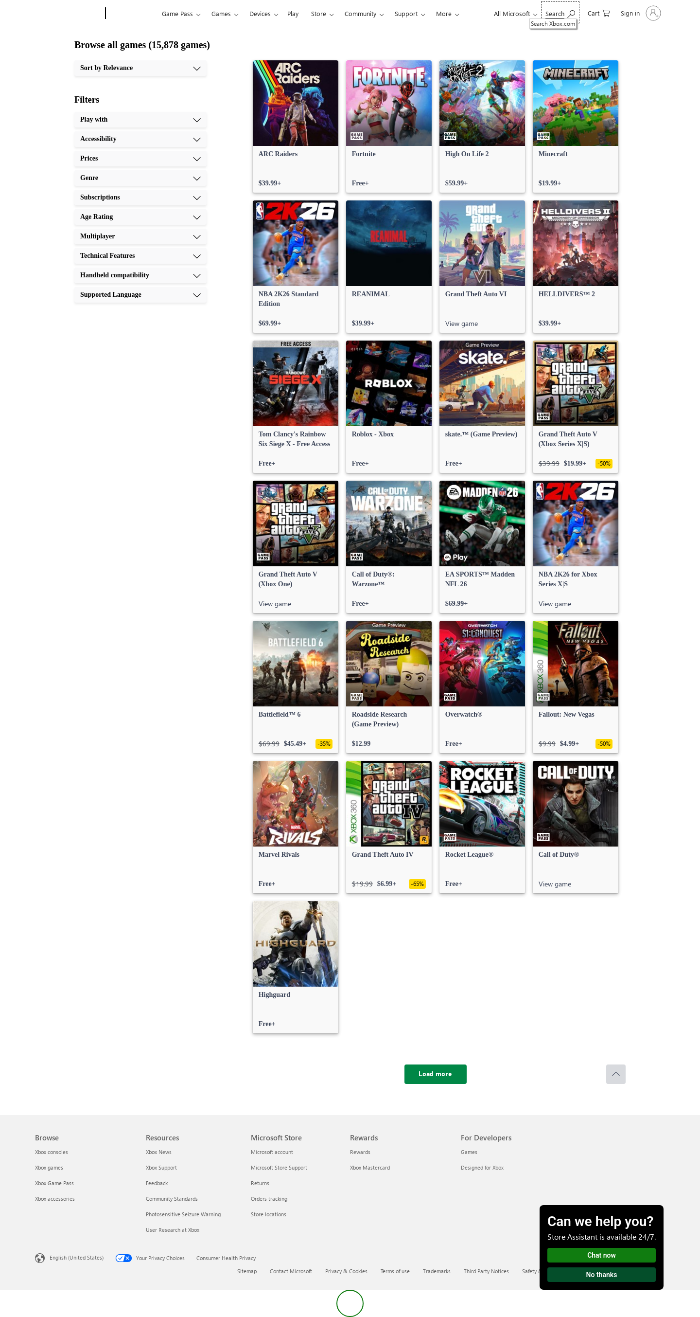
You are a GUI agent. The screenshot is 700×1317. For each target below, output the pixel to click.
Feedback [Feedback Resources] (157, 1183)
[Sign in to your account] (640, 13)
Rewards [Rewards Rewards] (360, 1152)
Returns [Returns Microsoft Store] (260, 1183)
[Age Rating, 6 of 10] (140, 217)
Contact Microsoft (291, 1271)
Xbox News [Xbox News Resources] (159, 1152)
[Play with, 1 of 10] (140, 119)
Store (318, 13)
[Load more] (435, 1074)
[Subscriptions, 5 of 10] (140, 197)
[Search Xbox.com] (560, 12)
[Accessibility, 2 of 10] (140, 139)
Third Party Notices (486, 1271)
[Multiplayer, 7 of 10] (140, 236)
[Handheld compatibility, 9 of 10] (140, 275)
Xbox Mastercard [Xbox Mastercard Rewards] (370, 1167)
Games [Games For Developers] (469, 1152)
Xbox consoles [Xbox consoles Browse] (51, 1152)
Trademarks (437, 1271)
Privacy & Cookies (346, 1271)
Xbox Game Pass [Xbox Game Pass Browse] (54, 1183)
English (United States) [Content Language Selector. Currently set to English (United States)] (77, 1257)
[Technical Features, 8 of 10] (140, 256)
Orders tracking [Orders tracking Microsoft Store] (269, 1198)
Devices (260, 13)
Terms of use (395, 1271)
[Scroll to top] (616, 1074)
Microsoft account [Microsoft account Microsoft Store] (272, 1152)
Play (292, 13)
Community (360, 13)
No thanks (601, 1275)
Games (221, 13)
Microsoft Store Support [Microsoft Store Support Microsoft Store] (279, 1167)
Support (406, 13)
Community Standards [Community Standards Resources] (172, 1198)
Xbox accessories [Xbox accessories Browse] (55, 1198)
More (444, 13)
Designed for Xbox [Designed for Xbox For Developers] (482, 1167)
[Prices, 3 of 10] (140, 158)
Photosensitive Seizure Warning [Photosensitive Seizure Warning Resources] (183, 1214)
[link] (295, 126)
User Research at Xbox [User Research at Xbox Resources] (172, 1230)
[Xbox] (132, 13)
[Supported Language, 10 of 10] (140, 295)
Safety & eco (537, 1271)
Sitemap (247, 1271)
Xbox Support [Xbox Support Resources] (161, 1167)
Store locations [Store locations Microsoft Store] (268, 1214)
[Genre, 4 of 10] (140, 178)
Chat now (601, 1255)
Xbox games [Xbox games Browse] (49, 1167)
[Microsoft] (68, 13)
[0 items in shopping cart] (599, 12)
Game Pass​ (177, 13)
